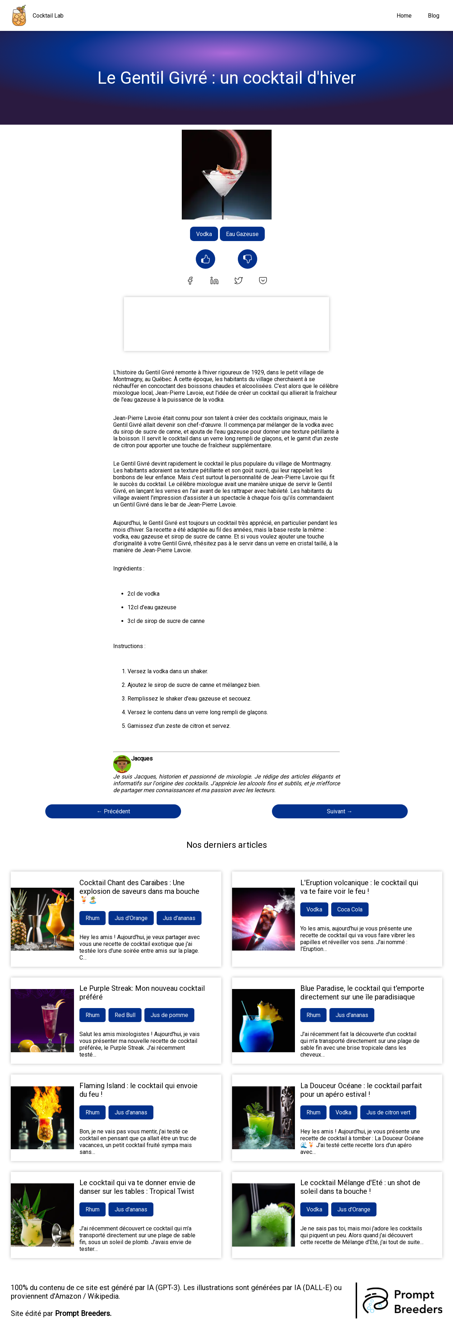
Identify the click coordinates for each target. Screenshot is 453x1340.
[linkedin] (214, 281)
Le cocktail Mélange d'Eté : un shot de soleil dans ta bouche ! (360, 1187)
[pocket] (263, 281)
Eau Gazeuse (242, 234)
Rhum (92, 918)
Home (404, 15)
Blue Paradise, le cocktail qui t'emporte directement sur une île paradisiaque (362, 992)
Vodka (204, 234)
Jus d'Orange (131, 918)
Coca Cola (349, 909)
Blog (433, 15)
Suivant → (339, 811)
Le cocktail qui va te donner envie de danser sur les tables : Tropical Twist (137, 1187)
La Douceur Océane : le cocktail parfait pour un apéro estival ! (361, 1090)
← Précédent (113, 811)
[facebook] (190, 281)
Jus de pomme (169, 1015)
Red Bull (125, 1015)
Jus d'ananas (179, 918)
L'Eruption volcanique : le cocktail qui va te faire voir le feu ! (359, 887)
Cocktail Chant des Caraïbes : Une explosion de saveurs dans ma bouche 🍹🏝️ (139, 891)
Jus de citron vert (388, 1112)
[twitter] (238, 281)
